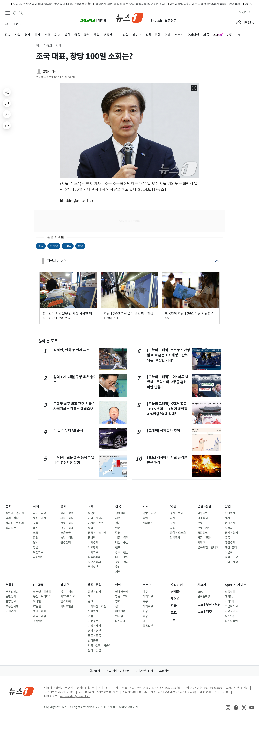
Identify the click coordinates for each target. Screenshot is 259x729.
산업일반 (230, 513)
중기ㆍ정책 (231, 532)
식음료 (229, 552)
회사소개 (95, 671)
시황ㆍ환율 (204, 537)
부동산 (10, 585)
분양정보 (11, 601)
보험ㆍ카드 (204, 528)
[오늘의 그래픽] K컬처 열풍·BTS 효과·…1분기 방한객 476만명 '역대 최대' (167, 408)
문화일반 (93, 611)
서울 (117, 518)
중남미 (92, 537)
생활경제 (230, 542)
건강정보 (93, 621)
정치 (9, 506)
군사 (172, 518)
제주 (117, 572)
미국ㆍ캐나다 (95, 518)
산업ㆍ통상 (66, 523)
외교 (146, 506)
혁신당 (54, 246)
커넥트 (242, 12)
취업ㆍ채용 (231, 562)
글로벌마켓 (203, 596)
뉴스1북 (229, 616)
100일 (68, 246)
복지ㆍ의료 (66, 591)
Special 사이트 (235, 585)
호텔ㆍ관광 (231, 557)
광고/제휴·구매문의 (118, 671)
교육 (35, 523)
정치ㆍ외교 (176, 513)
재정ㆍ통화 (66, 518)
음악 (117, 606)
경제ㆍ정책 (66, 513)
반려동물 (93, 640)
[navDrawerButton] (8, 13)
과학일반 (38, 621)
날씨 (35, 542)
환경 (35, 537)
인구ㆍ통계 (66, 528)
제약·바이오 (67, 596)
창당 (80, 246)
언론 (90, 616)
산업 (228, 506)
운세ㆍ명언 (94, 631)
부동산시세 (12, 606)
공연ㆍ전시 (94, 591)
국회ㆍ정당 (12, 518)
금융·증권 (204, 506)
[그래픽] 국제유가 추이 (163, 430)
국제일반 (93, 567)
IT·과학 (38, 585)
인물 (35, 547)
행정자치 (120, 513)
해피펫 (102, 20)
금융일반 (202, 513)
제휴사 (201, 585)
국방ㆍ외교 (149, 513)
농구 (145, 616)
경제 (63, 506)
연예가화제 (121, 591)
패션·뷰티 (231, 547)
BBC (200, 591)
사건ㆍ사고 (39, 513)
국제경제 (93, 542)
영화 (117, 601)
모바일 (37, 601)
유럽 (90, 528)
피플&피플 (94, 557)
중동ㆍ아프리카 (97, 532)
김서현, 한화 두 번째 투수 (71, 350)
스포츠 (147, 585)
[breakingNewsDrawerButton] (15, 13)
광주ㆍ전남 (121, 552)
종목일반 (148, 626)
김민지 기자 (49, 71)
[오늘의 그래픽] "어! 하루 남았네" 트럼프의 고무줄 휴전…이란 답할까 (168, 382)
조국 (41, 246)
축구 (145, 601)
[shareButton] (7, 92)
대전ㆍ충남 (121, 542)
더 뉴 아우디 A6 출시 (68, 430)
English (156, 21)
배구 (145, 611)
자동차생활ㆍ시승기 (99, 645)
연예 (118, 585)
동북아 (92, 513)
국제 (91, 506)
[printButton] (7, 125)
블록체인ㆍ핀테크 (207, 547)
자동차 (229, 528)
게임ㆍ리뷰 (39, 616)
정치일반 (11, 528)
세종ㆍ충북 (121, 537)
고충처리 (164, 671)
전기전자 (230, 523)
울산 (117, 567)
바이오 (64, 585)
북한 (173, 506)
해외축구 (148, 606)
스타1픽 (229, 601)
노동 (35, 532)
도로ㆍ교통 (94, 635)
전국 (118, 506)
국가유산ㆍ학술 (97, 606)
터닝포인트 (231, 611)
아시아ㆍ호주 (95, 523)
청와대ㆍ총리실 (15, 513)
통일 (145, 518)
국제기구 (93, 552)
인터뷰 (119, 616)
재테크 (201, 542)
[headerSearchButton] (21, 13)
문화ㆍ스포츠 (178, 532)
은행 (200, 523)
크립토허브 (87, 20)
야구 (145, 591)
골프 (145, 621)
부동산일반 (12, 591)
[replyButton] (7, 103)
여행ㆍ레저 (94, 626)
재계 (227, 518)
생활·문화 (94, 585)
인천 (117, 528)
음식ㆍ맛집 (94, 650)
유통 (227, 537)
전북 (117, 547)
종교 (90, 601)
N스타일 (120, 621)
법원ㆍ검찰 (39, 518)
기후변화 (93, 547)
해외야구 (148, 596)
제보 (251, 12)
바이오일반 (66, 606)
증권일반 (202, 532)
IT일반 (37, 606)
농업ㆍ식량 (66, 537)
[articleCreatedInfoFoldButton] (76, 77)
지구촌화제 (94, 562)
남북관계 (175, 537)
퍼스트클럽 (231, 621)
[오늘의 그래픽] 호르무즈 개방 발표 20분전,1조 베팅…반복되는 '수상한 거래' (168, 355)
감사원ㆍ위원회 (15, 523)
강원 (117, 532)
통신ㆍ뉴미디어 (42, 596)
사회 (36, 506)
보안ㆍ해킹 (39, 611)
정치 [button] (39, 46)
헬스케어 (65, 601)
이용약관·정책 (144, 671)
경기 (117, 523)
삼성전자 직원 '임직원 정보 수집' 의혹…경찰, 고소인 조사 (119, 3)
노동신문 (171, 21)
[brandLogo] (130, 17)
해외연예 (120, 611)
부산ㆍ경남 (121, 562)
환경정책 (65, 542)
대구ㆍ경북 (121, 557)
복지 (35, 528)
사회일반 (38, 557)
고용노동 (65, 532)
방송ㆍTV (121, 596)
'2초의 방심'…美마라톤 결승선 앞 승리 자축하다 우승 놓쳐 (194, 3)
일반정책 (11, 596)
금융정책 (202, 518)
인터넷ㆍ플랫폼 (42, 591)
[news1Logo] (21, 691)
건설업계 (11, 611)
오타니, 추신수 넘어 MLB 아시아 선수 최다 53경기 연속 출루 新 (41, 3)
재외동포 (148, 523)
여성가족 (38, 552)
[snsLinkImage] (228, 707)
